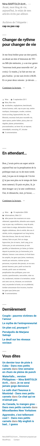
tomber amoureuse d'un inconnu (14, 288)
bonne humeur (7, 108)
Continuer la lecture (13, 87)
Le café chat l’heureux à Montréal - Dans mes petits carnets (18, 393)
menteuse (29, 257)
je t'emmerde (24, 251)
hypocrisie (6, 242)
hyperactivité (18, 115)
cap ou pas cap (23, 108)
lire (25, 115)
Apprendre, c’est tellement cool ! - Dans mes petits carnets (17, 418)
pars (16, 266)
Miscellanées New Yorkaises (19, 410)
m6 (28, 115)
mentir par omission (9, 260)
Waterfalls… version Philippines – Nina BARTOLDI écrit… (19, 379)
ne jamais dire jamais (18, 263)
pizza (24, 121)
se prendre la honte (13, 285)
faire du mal (19, 236)
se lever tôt (18, 127)
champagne (14, 111)
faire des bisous (8, 236)
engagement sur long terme (23, 233)
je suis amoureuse (17, 245)
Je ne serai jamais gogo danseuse (16, 384)
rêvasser (18, 282)
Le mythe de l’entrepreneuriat (19, 323)
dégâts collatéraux (9, 230)
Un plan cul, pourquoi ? (15, 327)
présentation (18, 124)
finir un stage (23, 239)
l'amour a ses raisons (16, 254)
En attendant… (14, 153)
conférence (18, 224)
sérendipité (6, 130)
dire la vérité (21, 230)
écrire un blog (7, 115)
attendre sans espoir (27, 221)
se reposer (27, 127)
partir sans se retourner (17, 269)
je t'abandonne (14, 248)
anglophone (18, 105)
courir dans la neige (9, 227)
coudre (21, 111)
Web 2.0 (18, 215)
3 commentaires (11, 133)
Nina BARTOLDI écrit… (14, 3)
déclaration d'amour (25, 227)
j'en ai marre (15, 242)
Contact (17, 440)
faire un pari (12, 239)
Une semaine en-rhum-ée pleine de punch (19, 370)
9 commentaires (11, 293)
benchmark (27, 105)
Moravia (5, 118)
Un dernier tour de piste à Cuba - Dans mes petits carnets (17, 365)
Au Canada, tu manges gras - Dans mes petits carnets (19, 406)
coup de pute (28, 224)
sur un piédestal (27, 285)
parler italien (16, 121)
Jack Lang (24, 242)
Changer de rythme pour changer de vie (19, 42)
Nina (6, 99)
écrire (10, 233)
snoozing (14, 130)
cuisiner (28, 111)
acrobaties (9, 105)
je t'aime (23, 248)
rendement (9, 279)
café (15, 108)
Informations (10, 215)
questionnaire (13, 275)
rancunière (23, 275)
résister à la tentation (22, 279)
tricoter (24, 130)
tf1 (20, 130)
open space (6, 121)
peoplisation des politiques (12, 272)
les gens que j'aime (18, 257)
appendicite (14, 221)
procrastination (8, 127)
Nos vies (12, 102)
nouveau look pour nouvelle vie (20, 118)
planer (11, 124)
